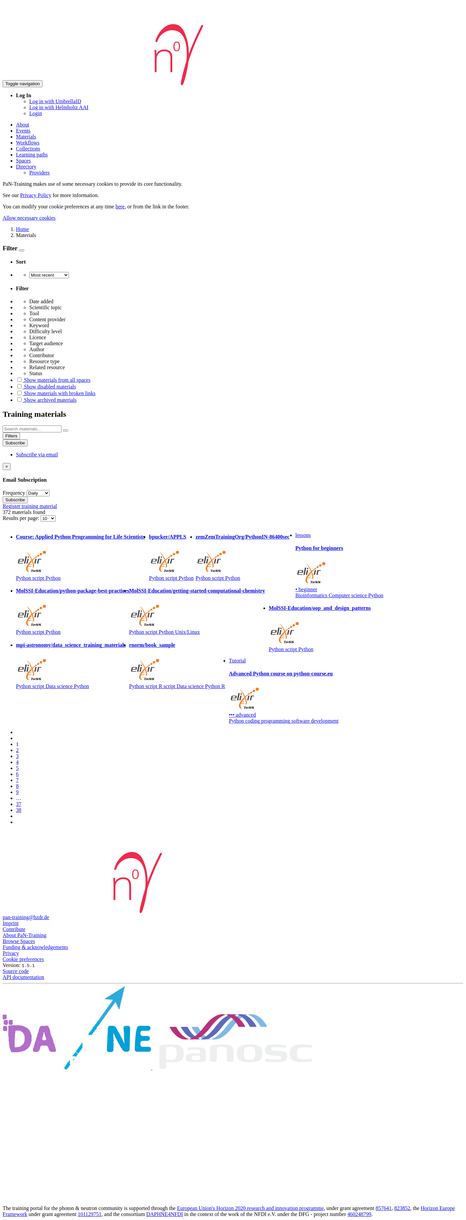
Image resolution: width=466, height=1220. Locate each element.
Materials (26, 136)
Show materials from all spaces (53, 380)
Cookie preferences (23, 959)
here (120, 206)
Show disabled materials (46, 386)
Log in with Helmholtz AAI (58, 107)
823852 (402, 1208)
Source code (16, 971)
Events (23, 130)
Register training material (30, 506)
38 (18, 810)
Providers (39, 172)
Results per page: (22, 518)
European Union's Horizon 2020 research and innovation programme (250, 1208)
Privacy (11, 953)
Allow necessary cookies (29, 218)
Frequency (14, 493)
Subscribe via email (37, 454)
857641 (383, 1208)
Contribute (14, 929)
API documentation (23, 977)
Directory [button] (26, 166)
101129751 (89, 1214)
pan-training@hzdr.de (26, 917)
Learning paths (32, 154)
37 (18, 804)
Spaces (23, 160)
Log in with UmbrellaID (55, 101)
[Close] (7, 466)
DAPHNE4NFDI (164, 1214)
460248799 (359, 1214)
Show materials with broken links (55, 393)
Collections (28, 148)
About (22, 124)
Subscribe (15, 442)
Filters (11, 435)
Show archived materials (46, 400)
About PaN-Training (24, 935)
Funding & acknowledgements (35, 947)
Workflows (28, 142)
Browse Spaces (19, 941)
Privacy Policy (35, 195)
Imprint (11, 923)
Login (35, 113)
